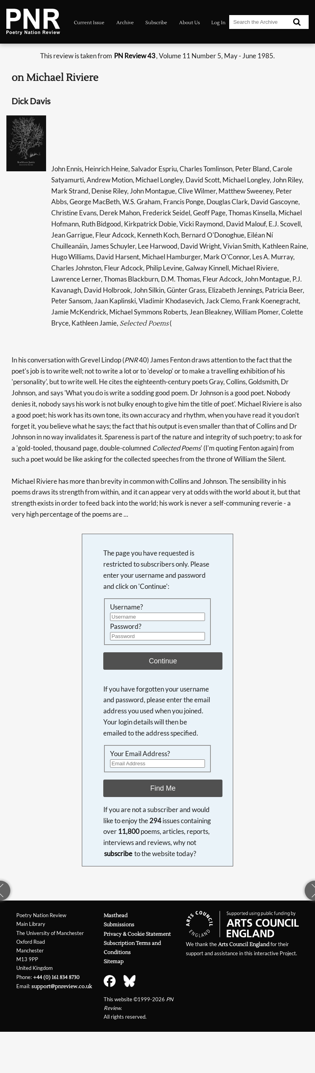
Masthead (116, 915)
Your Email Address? (140, 753)
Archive (125, 22)
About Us (189, 22)
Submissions (119, 924)
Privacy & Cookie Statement (137, 934)
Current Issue (89, 22)
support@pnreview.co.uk (61, 986)
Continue (163, 661)
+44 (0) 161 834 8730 (56, 977)
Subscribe (156, 22)
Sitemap (114, 961)
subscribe (118, 853)
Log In (218, 22)
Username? (126, 607)
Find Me (163, 788)
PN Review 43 (134, 56)
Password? (125, 626)
